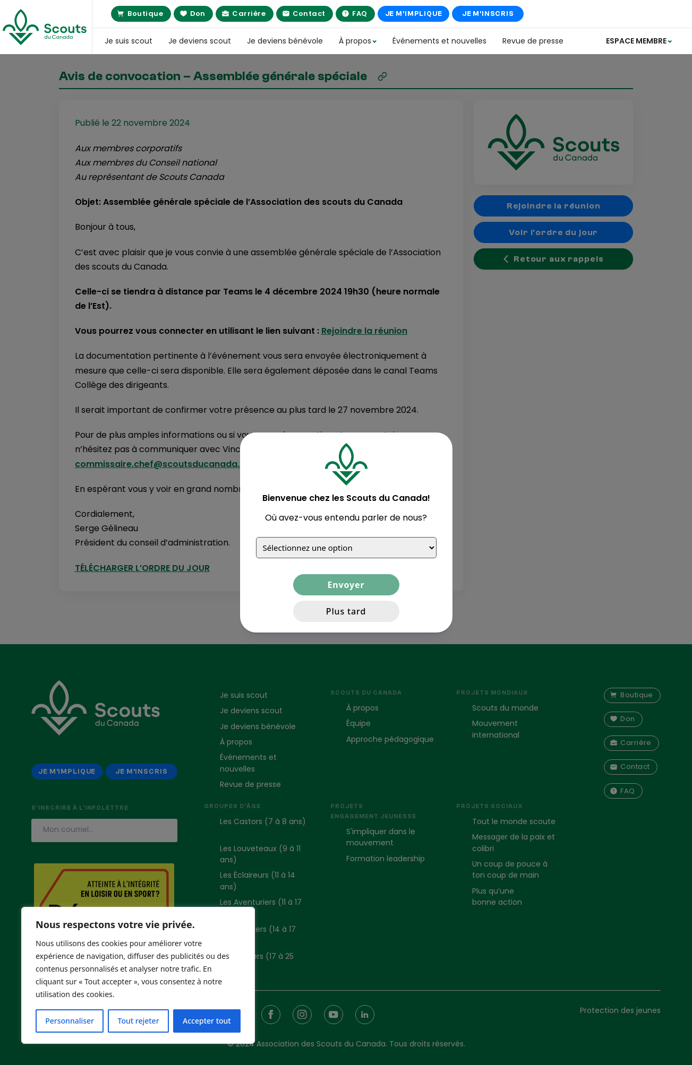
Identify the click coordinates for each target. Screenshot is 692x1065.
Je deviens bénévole (285, 41)
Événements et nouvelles (439, 41)
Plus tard (346, 611)
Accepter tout (207, 1021)
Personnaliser (69, 1021)
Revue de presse (532, 41)
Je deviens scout (199, 41)
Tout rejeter (138, 1021)
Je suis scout (128, 41)
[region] (138, 975)
